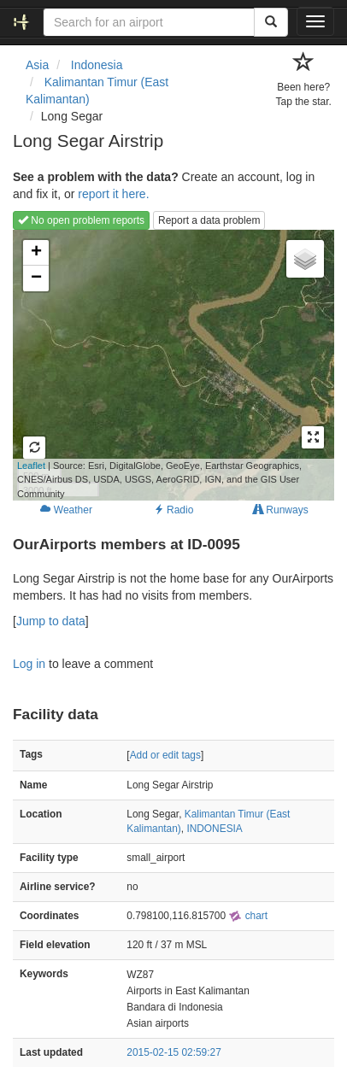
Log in (29, 664)
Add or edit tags (165, 755)
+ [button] (36, 253)
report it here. (113, 194)
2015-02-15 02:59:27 (173, 1052)
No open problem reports (81, 220)
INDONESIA (214, 829)
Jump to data (50, 621)
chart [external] (248, 916)
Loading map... (157, 364)
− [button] (36, 278)
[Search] (271, 22)
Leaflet (31, 465)
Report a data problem (209, 220)
